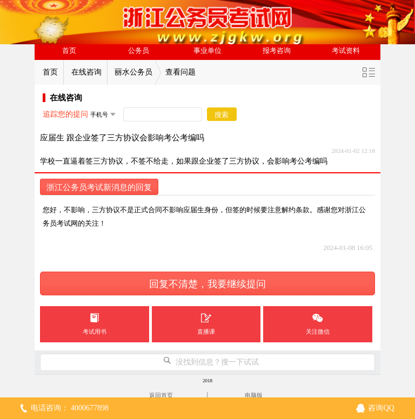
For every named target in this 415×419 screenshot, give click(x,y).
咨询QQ (381, 408)
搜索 (222, 115)
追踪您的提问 (65, 114)
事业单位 (207, 51)
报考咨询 (277, 51)
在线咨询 (86, 72)
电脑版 (254, 395)
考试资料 (346, 51)
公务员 (138, 51)
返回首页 (161, 395)
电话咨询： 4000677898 (70, 408)
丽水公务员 (133, 72)
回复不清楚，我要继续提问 (207, 284)
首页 (69, 51)
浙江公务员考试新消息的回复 (99, 187)
